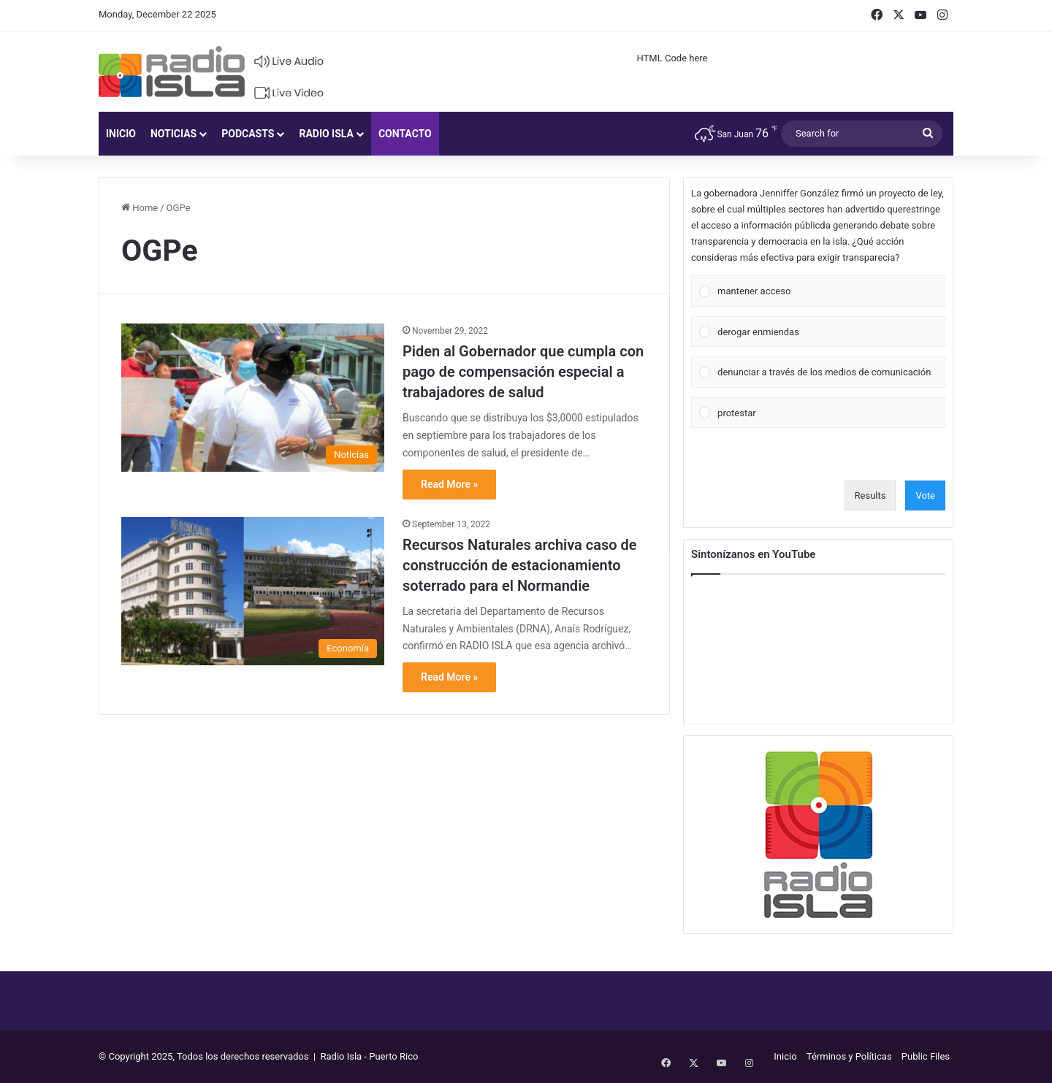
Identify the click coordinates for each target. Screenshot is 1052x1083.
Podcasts (247, 133)
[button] (827, 291)
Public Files (926, 1056)
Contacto (405, 133)
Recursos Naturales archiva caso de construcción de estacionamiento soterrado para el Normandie (520, 565)
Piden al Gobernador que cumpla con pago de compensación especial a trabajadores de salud (523, 371)
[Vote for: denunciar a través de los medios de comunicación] (818, 372)
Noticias (173, 133)
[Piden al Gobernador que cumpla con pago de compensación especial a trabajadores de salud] (252, 398)
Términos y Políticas (849, 1056)
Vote (925, 495)
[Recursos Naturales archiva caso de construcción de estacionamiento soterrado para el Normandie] (252, 591)
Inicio (121, 133)
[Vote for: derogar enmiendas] (818, 331)
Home (139, 207)
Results (870, 495)
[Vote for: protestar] (818, 412)
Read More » (449, 484)
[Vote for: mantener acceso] (818, 291)
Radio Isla (326, 133)
